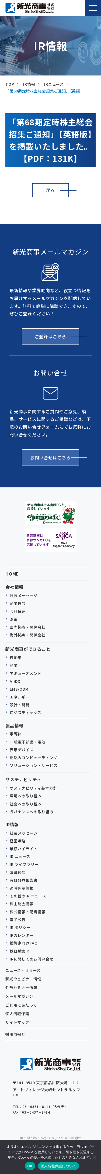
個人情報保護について (58, 1166)
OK (30, 1166)
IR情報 (29, 84)
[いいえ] (94, 1157)
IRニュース (54, 84)
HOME (12, 573)
